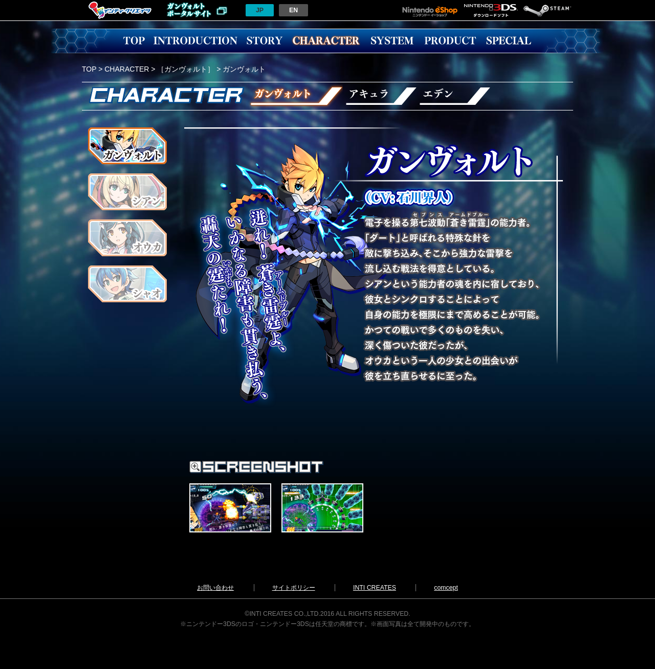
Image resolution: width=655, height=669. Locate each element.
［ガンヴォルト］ (185, 69)
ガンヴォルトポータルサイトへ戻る (197, 10)
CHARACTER (126, 69)
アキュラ (381, 96)
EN (293, 10)
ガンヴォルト (294, 96)
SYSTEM (392, 41)
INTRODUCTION (195, 41)
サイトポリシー (293, 587)
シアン (127, 191)
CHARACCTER (326, 41)
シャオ (127, 283)
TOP (134, 41)
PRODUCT (450, 41)
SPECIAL (508, 41)
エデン (456, 96)
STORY (265, 41)
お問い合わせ (215, 587)
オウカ (127, 237)
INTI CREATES (374, 587)
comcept (446, 587)
